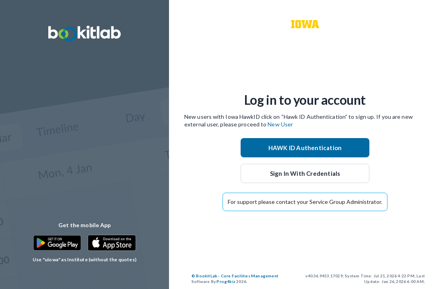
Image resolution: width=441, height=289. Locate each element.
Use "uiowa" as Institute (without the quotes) (84, 259)
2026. (235, 278)
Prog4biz (225, 281)
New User (280, 124)
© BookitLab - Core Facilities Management (235, 275)
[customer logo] (305, 24)
